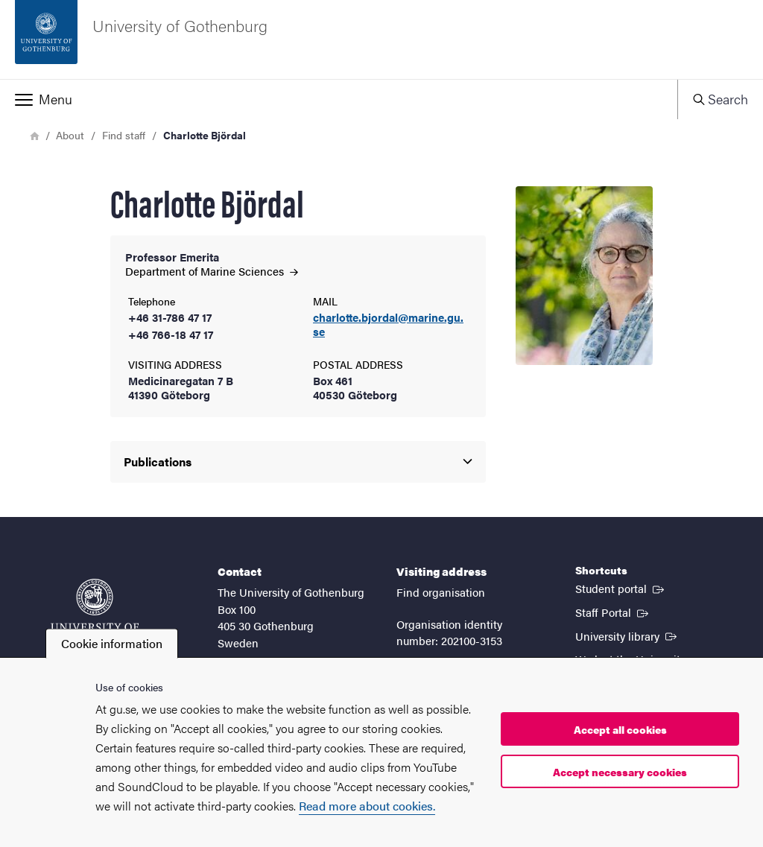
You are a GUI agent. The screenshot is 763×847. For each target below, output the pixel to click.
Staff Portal (613, 611)
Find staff (123, 135)
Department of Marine (211, 270)
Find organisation (440, 592)
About (70, 135)
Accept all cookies (620, 729)
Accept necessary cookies (620, 771)
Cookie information (111, 643)
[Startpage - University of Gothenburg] (381, 39)
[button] (338, 99)
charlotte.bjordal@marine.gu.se (388, 325)
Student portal (621, 588)
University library (627, 635)
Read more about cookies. (367, 805)
